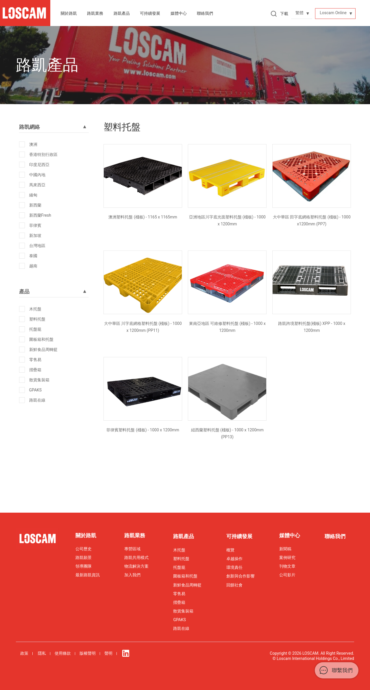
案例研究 (287, 557)
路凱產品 (122, 13)
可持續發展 (239, 536)
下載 (284, 13)
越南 (33, 266)
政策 (24, 653)
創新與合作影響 (240, 576)
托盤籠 (35, 329)
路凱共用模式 (136, 557)
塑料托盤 (37, 319)
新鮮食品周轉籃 (43, 349)
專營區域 (132, 549)
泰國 (33, 255)
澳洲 (33, 144)
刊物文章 (287, 566)
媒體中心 (179, 13)
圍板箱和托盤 (41, 339)
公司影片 (287, 575)
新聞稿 (285, 549)
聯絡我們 (205, 13)
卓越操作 (234, 558)
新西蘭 (35, 205)
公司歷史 (83, 549)
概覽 (230, 550)
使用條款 (63, 653)
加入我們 (132, 575)
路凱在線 (37, 400)
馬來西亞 (37, 185)
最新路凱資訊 (87, 575)
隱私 (42, 653)
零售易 (35, 359)
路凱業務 (95, 13)
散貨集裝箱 (39, 380)
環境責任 (234, 567)
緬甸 (33, 195)
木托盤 (35, 309)
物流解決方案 (136, 566)
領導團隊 (83, 566)
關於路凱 (69, 13)
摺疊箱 (35, 369)
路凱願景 (83, 557)
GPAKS (35, 390)
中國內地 (37, 174)
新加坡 (35, 235)
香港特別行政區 (43, 154)
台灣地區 (37, 245)
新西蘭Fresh (40, 215)
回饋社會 (234, 585)
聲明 (108, 653)
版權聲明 (87, 653)
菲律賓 (35, 225)
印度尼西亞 (39, 164)
